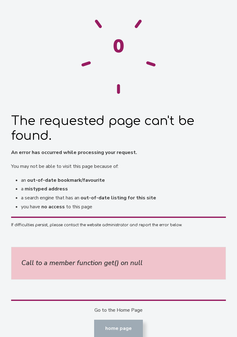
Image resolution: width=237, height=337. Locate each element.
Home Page (118, 328)
